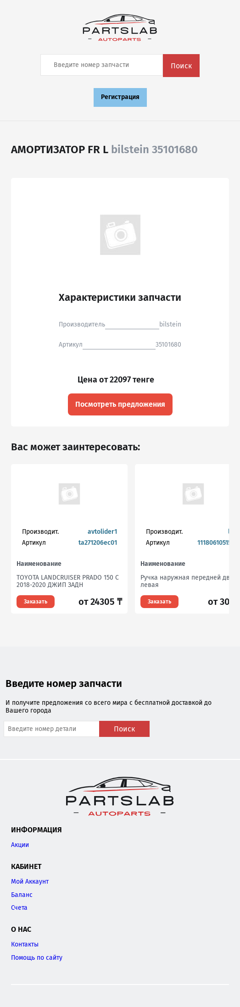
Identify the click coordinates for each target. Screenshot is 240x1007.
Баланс (22, 895)
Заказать (35, 601)
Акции (20, 845)
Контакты (25, 944)
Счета (19, 908)
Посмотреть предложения (120, 404)
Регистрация (120, 97)
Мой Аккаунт (30, 881)
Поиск (181, 65)
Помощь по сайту (36, 958)
